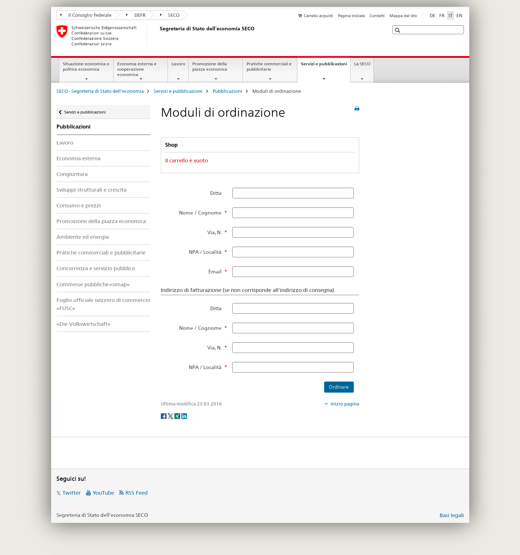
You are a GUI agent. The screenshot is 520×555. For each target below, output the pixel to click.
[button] (398, 30)
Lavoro (178, 63)
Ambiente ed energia (82, 236)
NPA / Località (205, 252)
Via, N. (214, 232)
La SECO (362, 63)
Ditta (216, 193)
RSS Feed (136, 492)
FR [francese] (442, 15)
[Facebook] (164, 415)
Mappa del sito (403, 15)
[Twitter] (171, 415)
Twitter (72, 492)
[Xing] (177, 415)
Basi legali (452, 515)
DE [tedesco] (432, 15)
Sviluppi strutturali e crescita (91, 189)
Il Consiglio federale (86, 15)
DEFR (135, 15)
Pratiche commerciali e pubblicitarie (269, 66)
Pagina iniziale (351, 15)
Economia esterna (78, 158)
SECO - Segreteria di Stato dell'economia (100, 91)
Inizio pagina (344, 404)
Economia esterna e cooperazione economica (137, 69)
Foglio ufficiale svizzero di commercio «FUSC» (103, 304)
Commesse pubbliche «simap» (93, 284)
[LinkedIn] (184, 415)
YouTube (103, 492)
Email (215, 271)
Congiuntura (72, 174)
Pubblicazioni (227, 91)
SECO (170, 15)
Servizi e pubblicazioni (325, 66)
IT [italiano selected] (450, 15)
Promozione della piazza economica (209, 66)
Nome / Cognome (200, 213)
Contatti (377, 15)
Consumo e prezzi (78, 205)
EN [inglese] (459, 15)
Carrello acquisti (318, 15)
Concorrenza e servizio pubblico (95, 268)
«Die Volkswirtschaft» (83, 324)
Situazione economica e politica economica (86, 66)
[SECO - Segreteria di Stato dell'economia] (158, 35)
